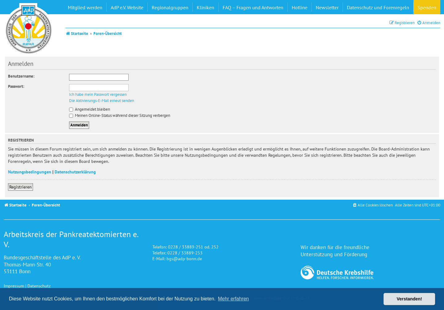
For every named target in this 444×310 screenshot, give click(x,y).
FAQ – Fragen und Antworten (253, 7)
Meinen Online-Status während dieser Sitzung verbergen (119, 115)
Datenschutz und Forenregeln (378, 7)
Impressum (14, 286)
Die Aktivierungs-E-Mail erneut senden (101, 100)
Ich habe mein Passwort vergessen (98, 94)
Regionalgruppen (170, 7)
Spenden (426, 7)
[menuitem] (428, 22)
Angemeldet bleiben (89, 109)
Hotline (299, 7)
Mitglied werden (85, 7)
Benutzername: (21, 76)
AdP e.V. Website (127, 7)
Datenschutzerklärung (75, 172)
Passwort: (16, 86)
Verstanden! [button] (409, 298)
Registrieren (20, 187)
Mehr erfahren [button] (233, 298)
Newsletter (327, 7)
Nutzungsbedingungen (29, 172)
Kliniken (205, 7)
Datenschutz (39, 286)
